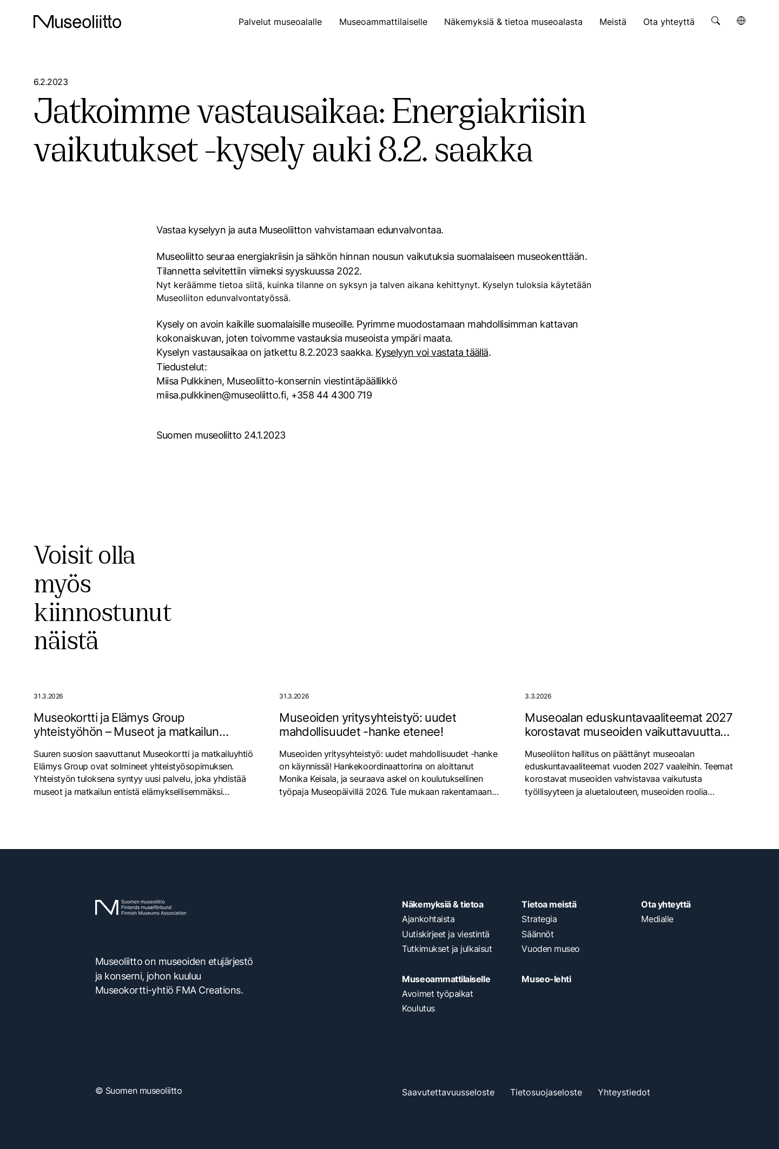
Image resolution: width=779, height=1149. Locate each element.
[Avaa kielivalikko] (741, 20)
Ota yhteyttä (669, 21)
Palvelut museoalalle (280, 21)
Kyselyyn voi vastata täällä (431, 352)
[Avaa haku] (715, 20)
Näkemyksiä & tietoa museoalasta (513, 21)
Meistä (612, 21)
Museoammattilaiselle (383, 21)
